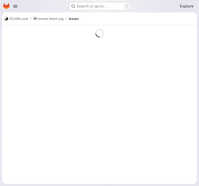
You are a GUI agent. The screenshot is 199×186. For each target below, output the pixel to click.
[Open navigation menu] (15, 6)
